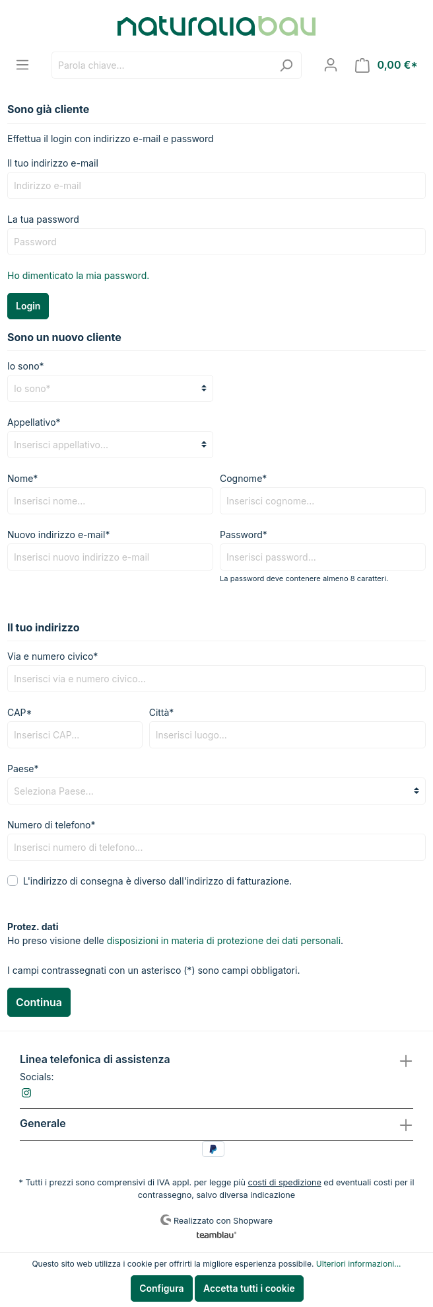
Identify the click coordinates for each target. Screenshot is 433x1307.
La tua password (43, 219)
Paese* (23, 768)
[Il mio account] (331, 65)
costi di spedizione (284, 1182)
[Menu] (22, 65)
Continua (39, 1002)
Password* (243, 534)
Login (28, 305)
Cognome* (243, 478)
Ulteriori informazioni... (358, 1264)
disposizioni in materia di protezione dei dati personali (224, 940)
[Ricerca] (286, 65)
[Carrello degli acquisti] (386, 65)
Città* (161, 712)
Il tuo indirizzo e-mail (52, 163)
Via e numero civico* (52, 656)
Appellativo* (34, 422)
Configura (161, 1288)
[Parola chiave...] (161, 65)
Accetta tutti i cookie (249, 1288)
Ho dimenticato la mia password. (78, 275)
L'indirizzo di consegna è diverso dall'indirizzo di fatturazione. (157, 881)
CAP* (19, 712)
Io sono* (25, 366)
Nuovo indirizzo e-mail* (58, 534)
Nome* (22, 478)
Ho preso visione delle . (175, 940)
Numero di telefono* (51, 824)
